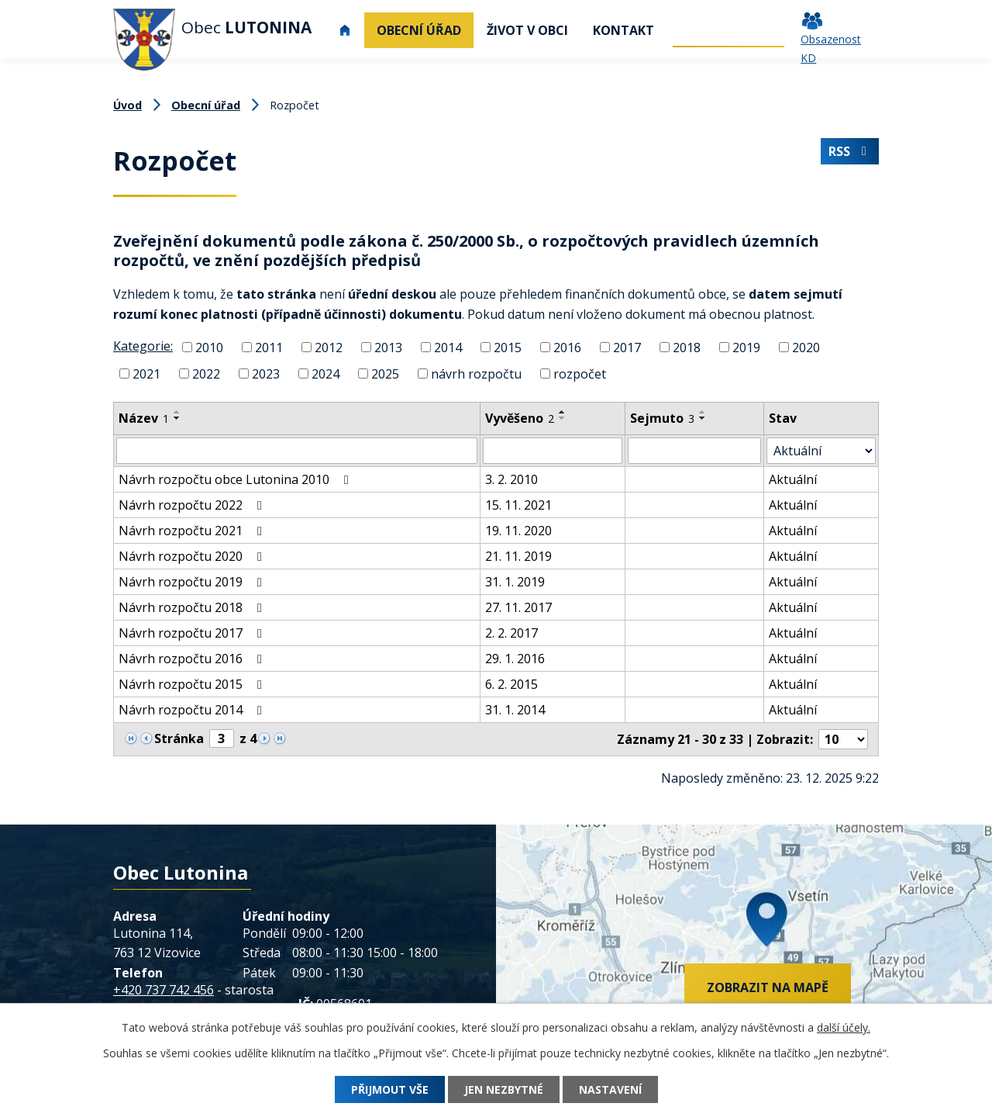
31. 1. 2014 (515, 709)
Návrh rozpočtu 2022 (193, 505)
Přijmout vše (390, 1089)
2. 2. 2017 (511, 632)
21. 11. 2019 (518, 556)
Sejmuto (662, 418)
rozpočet (579, 373)
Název (144, 418)
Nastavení (610, 1089)
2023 (266, 373)
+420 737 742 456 (163, 989)
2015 (508, 347)
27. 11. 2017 (518, 607)
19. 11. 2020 (518, 530)
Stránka (179, 738)
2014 (448, 347)
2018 (687, 347)
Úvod (345, 30)
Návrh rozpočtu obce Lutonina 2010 (236, 479)
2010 (209, 347)
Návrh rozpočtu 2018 (193, 607)
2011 (269, 347)
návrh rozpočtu (476, 373)
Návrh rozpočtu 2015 (193, 684)
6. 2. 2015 (511, 684)
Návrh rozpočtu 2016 (193, 658)
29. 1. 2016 (515, 658)
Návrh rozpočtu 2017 (193, 632)
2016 (567, 347)
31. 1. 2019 (515, 581)
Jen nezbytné (503, 1089)
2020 (806, 347)
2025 (385, 373)
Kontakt (623, 30)
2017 (627, 347)
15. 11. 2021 (518, 505)
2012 (329, 347)
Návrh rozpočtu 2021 (193, 530)
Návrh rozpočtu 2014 (193, 709)
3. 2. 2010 (511, 479)
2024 (325, 373)
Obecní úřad (419, 30)
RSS (849, 151)
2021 (146, 373)
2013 (388, 347)
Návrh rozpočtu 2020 (193, 556)
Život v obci (527, 30)
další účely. (843, 1027)
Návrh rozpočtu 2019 (193, 581)
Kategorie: (143, 345)
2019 (746, 347)
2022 (206, 373)
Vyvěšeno (519, 418)
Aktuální (793, 479)
